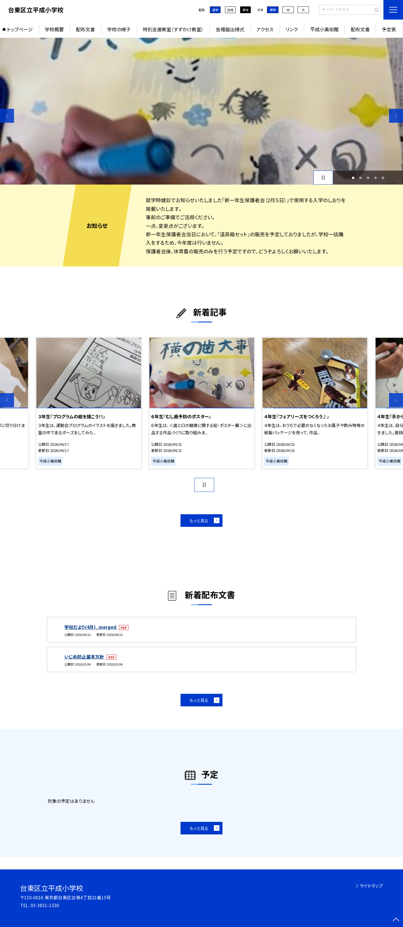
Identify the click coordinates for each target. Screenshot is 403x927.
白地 (230, 10)
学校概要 (54, 29)
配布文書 (85, 29)
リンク (291, 29)
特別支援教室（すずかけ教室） (173, 29)
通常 (215, 10)
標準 (273, 10)
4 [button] (375, 177)
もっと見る (198, 520)
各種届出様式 (230, 29)
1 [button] (353, 177)
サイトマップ (371, 885)
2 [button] (360, 177)
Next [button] (396, 116)
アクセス (264, 29)
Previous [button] (7, 116)
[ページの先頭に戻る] (396, 920)
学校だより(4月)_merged (91, 627)
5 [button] (383, 177)
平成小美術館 (324, 29)
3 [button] (368, 177)
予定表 (389, 29)
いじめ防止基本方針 (84, 656)
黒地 (245, 10)
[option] (201, 111)
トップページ (20, 29)
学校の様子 (119, 29)
